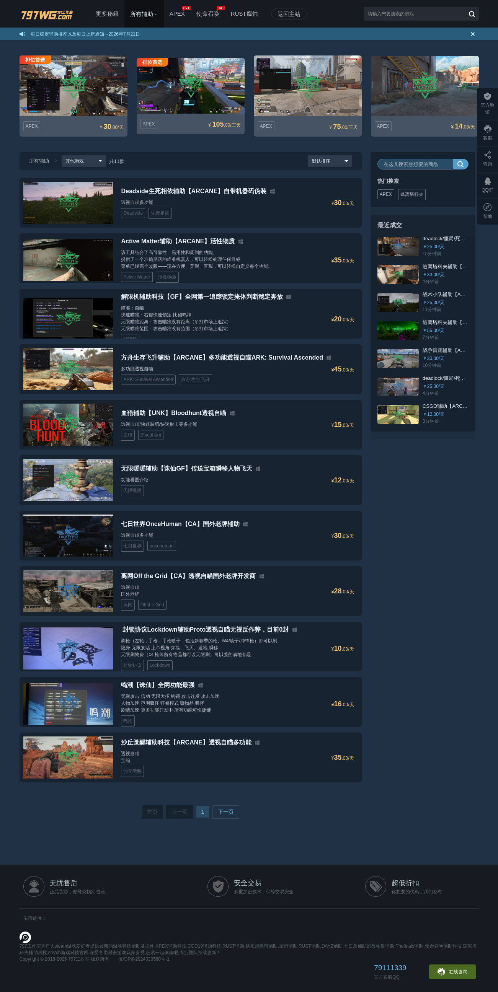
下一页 (226, 812)
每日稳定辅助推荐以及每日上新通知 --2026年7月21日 (85, 34)
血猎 (127, 435)
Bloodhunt (150, 435)
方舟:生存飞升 (195, 379)
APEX (180, 11)
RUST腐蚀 (244, 13)
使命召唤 (210, 11)
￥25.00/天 (434, 246)
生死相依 (160, 213)
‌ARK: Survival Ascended (148, 379)
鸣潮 (127, 720)
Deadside (133, 213)
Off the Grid (152, 605)
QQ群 (487, 185)
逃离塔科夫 (412, 194)
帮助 (487, 211)
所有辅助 (39, 161)
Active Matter (136, 277)
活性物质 (167, 277)
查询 (487, 159)
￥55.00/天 (434, 330)
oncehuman (162, 546)
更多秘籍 (107, 13)
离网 (127, 605)
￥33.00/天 (434, 274)
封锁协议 (132, 665)
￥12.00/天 (434, 414)
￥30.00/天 (434, 358)
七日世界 (132, 546)
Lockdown (160, 665)
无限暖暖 (132, 490)
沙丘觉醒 (132, 771)
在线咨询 (452, 972)
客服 (487, 133)
